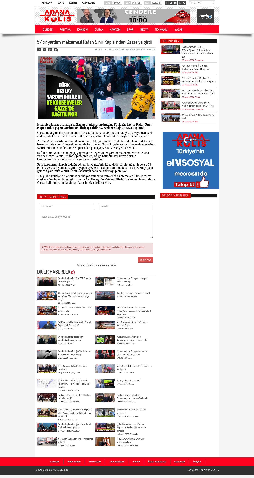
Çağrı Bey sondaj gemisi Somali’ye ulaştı (133, 293)
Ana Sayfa (47, 3)
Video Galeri (74, 461)
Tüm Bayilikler (117, 461)
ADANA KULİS (60, 470)
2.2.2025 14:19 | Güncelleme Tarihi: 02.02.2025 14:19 (132, 49)
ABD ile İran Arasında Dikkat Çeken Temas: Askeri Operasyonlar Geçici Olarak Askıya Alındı (133, 310)
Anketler (54, 461)
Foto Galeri (95, 461)
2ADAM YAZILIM (210, 470)
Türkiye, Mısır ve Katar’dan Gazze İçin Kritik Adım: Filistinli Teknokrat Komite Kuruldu (74, 383)
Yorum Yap (145, 260)
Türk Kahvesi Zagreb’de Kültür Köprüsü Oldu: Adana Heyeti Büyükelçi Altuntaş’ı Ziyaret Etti (74, 412)
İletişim (73, 3)
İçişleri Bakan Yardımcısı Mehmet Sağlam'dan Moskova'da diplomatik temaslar (131, 427)
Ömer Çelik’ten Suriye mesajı (128, 380)
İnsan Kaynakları (157, 461)
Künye (61, 3)
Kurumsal (179, 461)
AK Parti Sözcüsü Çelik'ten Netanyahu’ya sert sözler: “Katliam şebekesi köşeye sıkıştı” (75, 296)
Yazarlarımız (88, 3)
